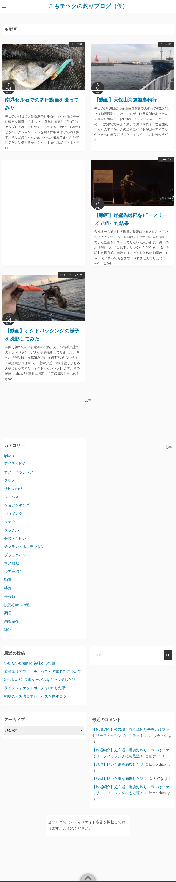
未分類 (9, 596)
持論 (7, 588)
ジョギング (13, 513)
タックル (11, 530)
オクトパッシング (71, 274)
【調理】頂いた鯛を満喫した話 (117, 764)
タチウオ (11, 522)
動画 (7, 580)
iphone (9, 455)
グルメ (9, 480)
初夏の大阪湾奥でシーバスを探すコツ (35, 696)
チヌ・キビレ (15, 538)
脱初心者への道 (17, 605)
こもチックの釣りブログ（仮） (88, 6)
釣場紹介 (11, 621)
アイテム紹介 (15, 464)
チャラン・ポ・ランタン (24, 547)
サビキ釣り (13, 488)
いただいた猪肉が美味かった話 (29, 663)
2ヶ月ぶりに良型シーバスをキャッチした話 (40, 680)
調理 (7, 613)
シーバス (76, 44)
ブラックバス (15, 555)
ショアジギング (17, 505)
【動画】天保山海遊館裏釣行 (125, 100)
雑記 (7, 630)
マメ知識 (11, 563)
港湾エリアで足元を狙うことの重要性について (42, 671)
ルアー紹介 (13, 571)
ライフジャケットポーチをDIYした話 (35, 688)
